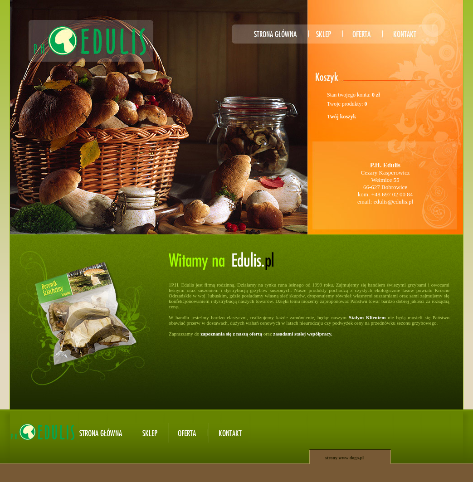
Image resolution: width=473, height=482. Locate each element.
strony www (336, 457)
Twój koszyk (341, 116)
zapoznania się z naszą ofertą (231, 333)
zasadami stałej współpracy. (302, 333)
